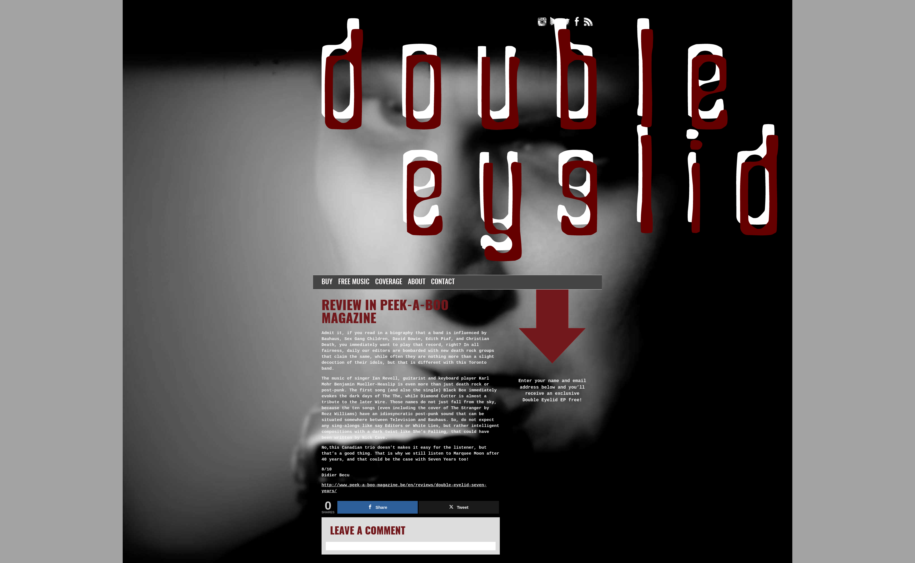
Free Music (353, 282)
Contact (443, 282)
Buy (327, 282)
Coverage (388, 282)
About (416, 282)
